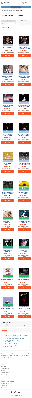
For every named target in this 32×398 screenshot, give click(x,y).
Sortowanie (8, 20)
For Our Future (8, 346)
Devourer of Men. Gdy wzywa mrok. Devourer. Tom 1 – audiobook (24, 48)
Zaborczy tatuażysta (9, 337)
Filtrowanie (23, 20)
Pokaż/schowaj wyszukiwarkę (23, 3)
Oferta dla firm (4, 387)
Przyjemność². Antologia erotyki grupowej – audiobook (24, 77)
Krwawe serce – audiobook (7, 279)
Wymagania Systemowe (6, 374)
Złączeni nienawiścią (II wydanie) (12, 348)
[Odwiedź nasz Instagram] (15, 392)
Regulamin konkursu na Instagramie (8, 383)
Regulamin (3, 370)
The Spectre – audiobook (24, 279)
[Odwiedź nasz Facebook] (12, 392)
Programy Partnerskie (5, 364)
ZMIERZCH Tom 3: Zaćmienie (12, 343)
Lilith (6, 334)
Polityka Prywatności (5, 368)
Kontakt (2, 379)
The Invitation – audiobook (7, 308)
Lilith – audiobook (7, 47)
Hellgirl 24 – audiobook (24, 308)
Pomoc (2, 376)
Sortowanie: (5, 23)
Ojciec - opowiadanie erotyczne (12, 340)
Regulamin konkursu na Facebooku (8, 381)
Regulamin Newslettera (5, 372)
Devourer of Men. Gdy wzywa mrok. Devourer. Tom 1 (17, 335)
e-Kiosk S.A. (19, 395)
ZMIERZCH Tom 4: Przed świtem (12, 341)
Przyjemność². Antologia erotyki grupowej (14, 338)
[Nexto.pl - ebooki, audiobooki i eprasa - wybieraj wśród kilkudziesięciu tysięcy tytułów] (6, 2)
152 (22, 325)
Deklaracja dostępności (5, 385)
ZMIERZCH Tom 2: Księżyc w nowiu (13, 345)
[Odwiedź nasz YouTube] (19, 392)
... (18, 325)
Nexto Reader (4, 366)
